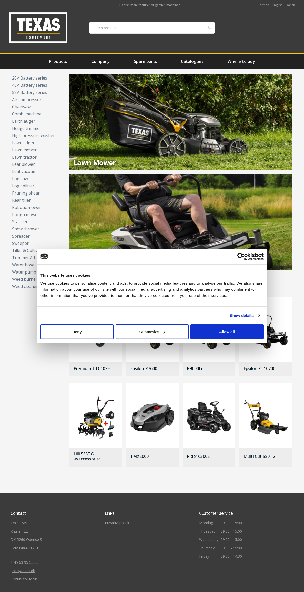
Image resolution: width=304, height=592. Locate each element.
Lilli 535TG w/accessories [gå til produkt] (87, 456)
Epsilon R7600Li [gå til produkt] (145, 368)
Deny (77, 331)
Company (100, 61)
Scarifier (20, 222)
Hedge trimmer (26, 128)
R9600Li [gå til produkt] (194, 368)
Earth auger (23, 121)
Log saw (20, 178)
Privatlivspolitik (117, 522)
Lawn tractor (24, 157)
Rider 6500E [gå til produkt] (198, 456)
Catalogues (192, 61)
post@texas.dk (23, 570)
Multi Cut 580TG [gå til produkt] (260, 456)
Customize (152, 331)
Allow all (227, 331)
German (263, 5)
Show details (242, 315)
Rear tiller (21, 200)
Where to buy (241, 61)
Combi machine (27, 114)
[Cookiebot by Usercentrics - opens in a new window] (241, 256)
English (277, 5)
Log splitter (23, 186)
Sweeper (20, 243)
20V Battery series (29, 78)
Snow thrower (25, 229)
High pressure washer (33, 135)
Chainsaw (21, 107)
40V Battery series (29, 85)
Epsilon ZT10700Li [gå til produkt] (261, 368)
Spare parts (145, 61)
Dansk (290, 5)
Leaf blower (23, 164)
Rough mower (25, 214)
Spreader (21, 236)
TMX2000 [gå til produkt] (139, 456)
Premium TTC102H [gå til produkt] (92, 368)
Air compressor (27, 99)
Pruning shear (26, 193)
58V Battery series (29, 92)
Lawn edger (23, 142)
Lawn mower (24, 150)
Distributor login (24, 579)
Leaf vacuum (24, 171)
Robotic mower (26, 207)
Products (58, 61)
